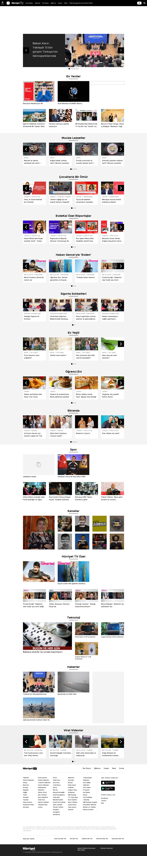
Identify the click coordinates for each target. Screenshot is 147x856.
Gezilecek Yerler (28, 804)
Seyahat (26, 797)
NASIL (26, 158)
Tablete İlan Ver (87, 838)
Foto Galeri (87, 787)
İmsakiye (56, 809)
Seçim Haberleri (43, 785)
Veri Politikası (87, 797)
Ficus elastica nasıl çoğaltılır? (31, 357)
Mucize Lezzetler (73, 138)
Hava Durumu (27, 802)
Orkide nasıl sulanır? (58, 355)
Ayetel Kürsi (72, 804)
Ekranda (74, 410)
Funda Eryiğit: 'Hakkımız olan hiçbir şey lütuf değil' (112, 279)
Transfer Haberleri (44, 782)
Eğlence (53, 3)
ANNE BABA (88, 197)
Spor (73, 449)
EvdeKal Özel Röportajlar (73, 216)
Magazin (26, 790)
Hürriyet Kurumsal (106, 848)
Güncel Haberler (28, 780)
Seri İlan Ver (74, 838)
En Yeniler (73, 76)
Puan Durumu (42, 777)
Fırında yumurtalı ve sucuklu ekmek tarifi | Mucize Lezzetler (85, 162)
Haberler (37, 3)
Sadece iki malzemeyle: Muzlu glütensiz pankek (59, 396)
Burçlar (70, 782)
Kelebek (71, 787)
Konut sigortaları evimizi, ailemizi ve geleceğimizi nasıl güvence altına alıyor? (86, 318)
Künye (85, 795)
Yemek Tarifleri (58, 807)
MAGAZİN (38, 274)
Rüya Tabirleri (72, 802)
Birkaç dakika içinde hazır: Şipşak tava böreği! (86, 396)
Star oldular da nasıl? (110, 433)
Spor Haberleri (43, 797)
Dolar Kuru (41, 800)
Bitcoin (55, 790)
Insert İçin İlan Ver (60, 838)
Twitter (103, 801)
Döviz (55, 777)
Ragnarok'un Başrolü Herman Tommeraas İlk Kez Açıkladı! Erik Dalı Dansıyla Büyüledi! (59, 240)
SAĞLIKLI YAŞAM (64, 197)
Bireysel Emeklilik (59, 792)
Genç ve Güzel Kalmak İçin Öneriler (33, 201)
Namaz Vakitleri (43, 802)
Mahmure (71, 777)
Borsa (55, 787)
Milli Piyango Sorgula (90, 802)
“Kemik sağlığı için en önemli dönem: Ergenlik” (60, 201)
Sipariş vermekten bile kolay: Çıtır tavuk (33, 396)
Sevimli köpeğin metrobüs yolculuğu (60, 754)
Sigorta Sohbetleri (73, 293)
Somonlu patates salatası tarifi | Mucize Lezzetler (112, 162)
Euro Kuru (56, 782)
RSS (102, 803)
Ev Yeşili (73, 332)
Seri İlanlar (86, 792)
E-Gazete (86, 790)
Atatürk (70, 809)
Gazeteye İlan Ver (118, 838)
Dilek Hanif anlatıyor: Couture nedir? (58, 435)
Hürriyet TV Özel (73, 556)
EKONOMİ (90, 313)
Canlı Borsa (57, 785)
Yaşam (60, 3)
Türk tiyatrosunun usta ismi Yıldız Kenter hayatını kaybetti (33, 754)
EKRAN (34, 430)
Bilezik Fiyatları (58, 800)
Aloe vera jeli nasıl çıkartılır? (109, 357)
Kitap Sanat (72, 785)
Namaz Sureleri (88, 809)
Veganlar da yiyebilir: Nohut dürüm (110, 396)
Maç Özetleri (42, 795)
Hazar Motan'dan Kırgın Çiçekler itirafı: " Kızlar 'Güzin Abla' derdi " (33, 240)
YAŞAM (27, 197)
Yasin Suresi (72, 807)
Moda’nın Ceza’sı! (83, 433)
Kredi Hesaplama (59, 795)
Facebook (104, 798)
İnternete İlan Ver (102, 838)
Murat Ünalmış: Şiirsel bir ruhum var (34, 279)
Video (25, 795)
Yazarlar (25, 800)
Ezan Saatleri (72, 800)
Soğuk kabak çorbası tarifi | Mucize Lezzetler (59, 162)
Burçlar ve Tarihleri (89, 807)
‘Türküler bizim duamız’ (85, 277)
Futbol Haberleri (43, 780)
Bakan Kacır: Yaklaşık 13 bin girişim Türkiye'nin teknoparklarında (45, 49)
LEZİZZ (26, 391)
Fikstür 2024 (42, 792)
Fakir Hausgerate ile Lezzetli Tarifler (81, 3)
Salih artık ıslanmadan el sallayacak (86, 754)
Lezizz (40, 807)
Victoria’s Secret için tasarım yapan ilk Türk (33, 435)
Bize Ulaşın (81, 850)
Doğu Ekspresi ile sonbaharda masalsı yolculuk (110, 754)
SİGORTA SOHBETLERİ (32, 313)
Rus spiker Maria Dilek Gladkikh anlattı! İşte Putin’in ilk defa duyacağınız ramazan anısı (85, 240)
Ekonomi (26, 785)
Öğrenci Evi (73, 371)
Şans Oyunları (57, 804)
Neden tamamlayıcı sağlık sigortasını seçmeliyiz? (110, 318)
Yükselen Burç (43, 804)
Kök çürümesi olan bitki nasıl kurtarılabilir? (85, 357)
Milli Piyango (72, 795)
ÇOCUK (78, 197)
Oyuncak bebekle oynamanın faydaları (84, 201)
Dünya (25, 782)
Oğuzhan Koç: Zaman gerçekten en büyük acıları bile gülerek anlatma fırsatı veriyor (59, 279)
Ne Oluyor (45, 3)
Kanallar (73, 511)
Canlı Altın (56, 797)
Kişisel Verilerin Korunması (86, 848)
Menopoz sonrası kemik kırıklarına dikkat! (111, 201)
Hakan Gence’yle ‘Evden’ (73, 254)
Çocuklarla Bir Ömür (73, 177)
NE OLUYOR (28, 274)
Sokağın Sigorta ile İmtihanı (31, 318)
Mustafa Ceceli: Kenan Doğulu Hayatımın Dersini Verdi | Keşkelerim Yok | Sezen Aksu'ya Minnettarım (112, 240)
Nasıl (65, 3)
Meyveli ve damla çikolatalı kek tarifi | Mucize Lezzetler (32, 162)
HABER (63, 750)
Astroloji (26, 807)
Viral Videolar (73, 730)
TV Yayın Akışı (73, 797)
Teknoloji (86, 800)
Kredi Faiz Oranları (59, 802)
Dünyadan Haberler (89, 804)
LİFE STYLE (36, 197)
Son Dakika (29, 3)
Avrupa (25, 787)
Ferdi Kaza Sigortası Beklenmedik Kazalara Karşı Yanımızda (59, 318)
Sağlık (25, 792)
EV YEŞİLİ (34, 352)
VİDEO (18, 3)
